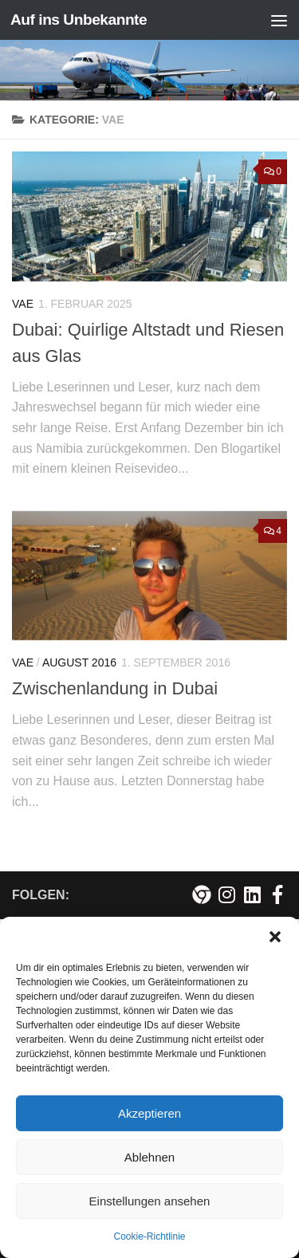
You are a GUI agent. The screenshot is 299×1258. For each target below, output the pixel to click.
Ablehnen (149, 1157)
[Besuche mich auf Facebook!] (277, 894)
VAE (22, 303)
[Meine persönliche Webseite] (200, 894)
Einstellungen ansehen (149, 1201)
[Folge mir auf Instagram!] (226, 894)
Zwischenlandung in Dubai (115, 688)
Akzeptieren (149, 1113)
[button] (275, 937)
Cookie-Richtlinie (149, 1236)
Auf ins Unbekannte (78, 19)
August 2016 (79, 662)
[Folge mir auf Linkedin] (252, 894)
